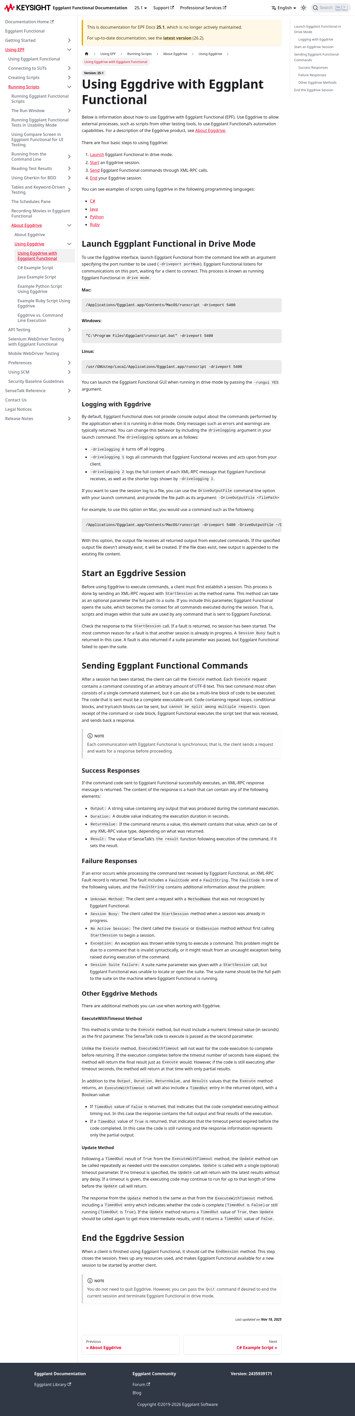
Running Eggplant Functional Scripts (40, 98)
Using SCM (18, 372)
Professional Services (203, 8)
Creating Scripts (24, 77)
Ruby (95, 224)
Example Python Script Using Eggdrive (40, 288)
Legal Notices (18, 409)
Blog (137, 1393)
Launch (97, 154)
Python (97, 217)
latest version (177, 38)
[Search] (331, 7)
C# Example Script (35, 267)
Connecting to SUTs (27, 68)
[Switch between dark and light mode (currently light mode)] (303, 8)
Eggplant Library (52, 1384)
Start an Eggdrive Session (314, 46)
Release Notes (19, 418)
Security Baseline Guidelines (36, 381)
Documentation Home (29, 22)
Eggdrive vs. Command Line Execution (40, 317)
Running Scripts (23, 87)
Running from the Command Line (28, 156)
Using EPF (15, 49)
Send (95, 170)
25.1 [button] (138, 8)
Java (94, 209)
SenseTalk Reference (25, 390)
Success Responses (313, 67)
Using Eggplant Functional (34, 59)
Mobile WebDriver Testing (33, 353)
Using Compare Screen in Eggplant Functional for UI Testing (37, 139)
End (93, 178)
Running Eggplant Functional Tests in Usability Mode (40, 122)
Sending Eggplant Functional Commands (316, 57)
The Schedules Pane (31, 201)
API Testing (19, 329)
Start (94, 162)
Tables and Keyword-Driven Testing (38, 189)
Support (163, 8)
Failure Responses (312, 75)
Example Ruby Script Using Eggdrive (44, 303)
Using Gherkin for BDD (33, 178)
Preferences (20, 363)
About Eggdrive (26, 225)
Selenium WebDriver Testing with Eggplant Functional (36, 341)
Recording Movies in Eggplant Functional (40, 213)
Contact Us (16, 400)
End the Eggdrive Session (313, 90)
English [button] (281, 8)
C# (92, 201)
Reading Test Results (31, 168)
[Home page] (87, 54)
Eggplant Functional (25, 31)
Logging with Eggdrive (315, 39)
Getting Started (20, 40)
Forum (141, 1384)
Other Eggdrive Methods (317, 82)
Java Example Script (37, 277)
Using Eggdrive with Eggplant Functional (37, 255)
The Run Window (27, 110)
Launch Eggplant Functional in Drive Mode (317, 29)
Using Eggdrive (29, 244)
